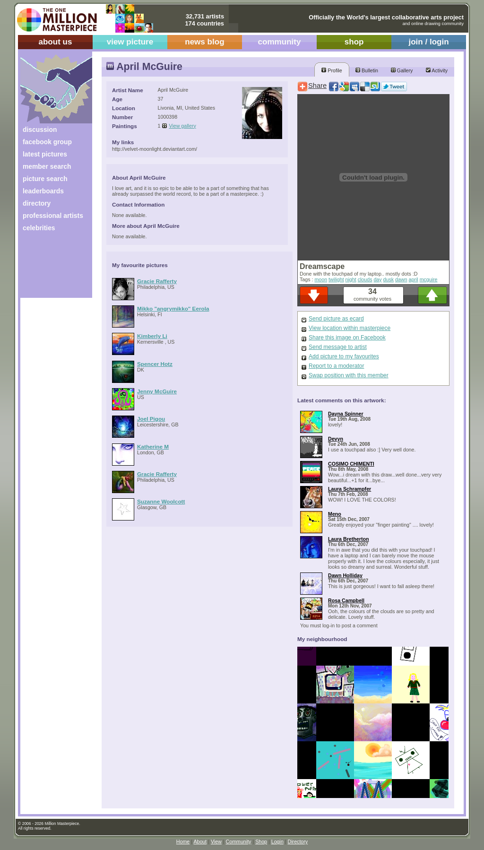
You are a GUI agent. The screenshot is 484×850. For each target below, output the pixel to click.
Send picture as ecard (336, 318)
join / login (428, 41)
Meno (334, 514)
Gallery (402, 70)
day (377, 279)
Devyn (335, 439)
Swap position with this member (349, 375)
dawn (401, 279)
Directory (298, 841)
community (279, 41)
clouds (365, 279)
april (413, 279)
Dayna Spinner (345, 413)
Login (277, 841)
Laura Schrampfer (349, 489)
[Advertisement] (49, 268)
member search (47, 166)
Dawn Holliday (345, 575)
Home (183, 841)
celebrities (39, 228)
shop (354, 41)
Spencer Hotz (155, 364)
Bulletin (366, 70)
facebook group (47, 142)
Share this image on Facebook (347, 337)
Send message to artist (338, 347)
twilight (336, 279)
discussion (40, 129)
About (200, 841)
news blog (204, 41)
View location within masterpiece (349, 328)
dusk (388, 279)
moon (320, 279)
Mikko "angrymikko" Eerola (173, 308)
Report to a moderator (336, 366)
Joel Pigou (151, 419)
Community (238, 841)
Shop (261, 841)
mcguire (429, 279)
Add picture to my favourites (344, 356)
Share (317, 85)
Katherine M (153, 446)
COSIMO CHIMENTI (351, 464)
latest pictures (45, 154)
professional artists (53, 215)
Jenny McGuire (157, 391)
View (216, 841)
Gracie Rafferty (157, 281)
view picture (130, 41)
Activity (437, 70)
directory (37, 203)
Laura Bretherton (348, 539)
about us (55, 41)
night (351, 279)
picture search (45, 178)
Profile (331, 70)
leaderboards (43, 191)
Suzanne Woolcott (161, 501)
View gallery (182, 126)
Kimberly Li (152, 336)
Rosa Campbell (346, 600)
